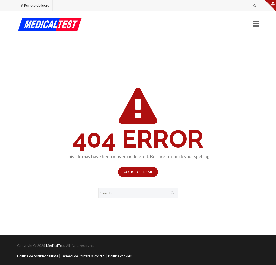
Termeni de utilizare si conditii (83, 256)
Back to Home (138, 172)
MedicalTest (55, 246)
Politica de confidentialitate (37, 256)
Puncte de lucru (36, 5)
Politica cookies (120, 256)
